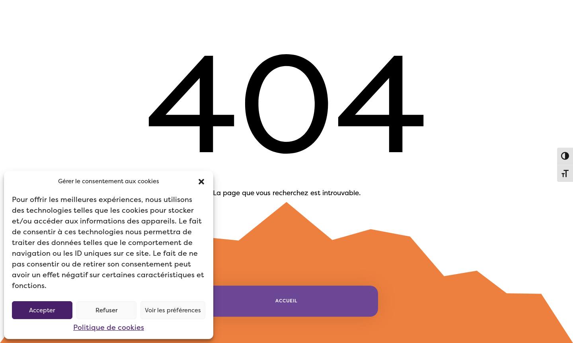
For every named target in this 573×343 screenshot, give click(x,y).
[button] (201, 182)
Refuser (106, 310)
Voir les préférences (173, 310)
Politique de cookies (108, 327)
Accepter (42, 310)
